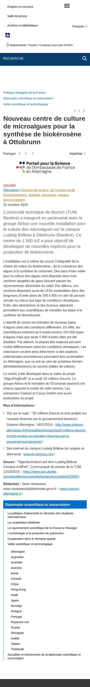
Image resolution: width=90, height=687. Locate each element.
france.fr (34, 677)
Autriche (16, 483)
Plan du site (39, 644)
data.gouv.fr (52, 677)
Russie (15, 542)
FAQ (74, 644)
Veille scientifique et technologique (30, 459)
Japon (15, 515)
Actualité (9, 100)
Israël (14, 510)
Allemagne (11, 105)
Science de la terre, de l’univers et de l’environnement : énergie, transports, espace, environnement (39, 110)
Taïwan (15, 559)
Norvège (16, 520)
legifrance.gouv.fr (50, 672)
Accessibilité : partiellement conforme (57, 650)
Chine (15, 499)
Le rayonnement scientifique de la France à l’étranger (42, 443)
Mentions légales (19, 650)
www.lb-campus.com (39, 369)
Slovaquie (17, 548)
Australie (16, 477)
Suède (15, 553)
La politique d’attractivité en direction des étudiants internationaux (40, 430)
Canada (16, 493)
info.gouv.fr (73, 672)
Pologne (16, 526)
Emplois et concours (20, 6)
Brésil (14, 488)
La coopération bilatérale (24, 437)
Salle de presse (17, 16)
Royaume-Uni (20, 537)
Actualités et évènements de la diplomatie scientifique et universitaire (44, 571)
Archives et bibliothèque (22, 25)
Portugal (16, 531)
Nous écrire (59, 644)
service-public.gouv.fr (21, 672)
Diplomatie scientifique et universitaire (37, 420)
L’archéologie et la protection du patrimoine (36, 448)
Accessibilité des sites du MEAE (29, 654)
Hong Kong (18, 504)
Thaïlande (17, 564)
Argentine (17, 472)
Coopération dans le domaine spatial (32, 453)
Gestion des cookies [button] (66, 654)
